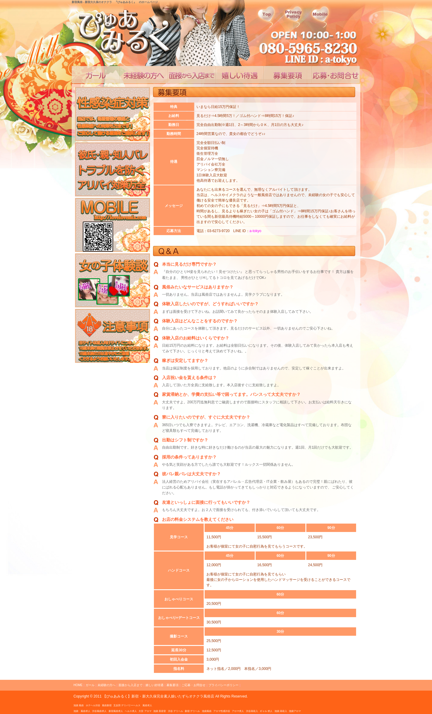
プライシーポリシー (294, 18)
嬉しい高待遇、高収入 (288, 74)
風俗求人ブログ (112, 280)
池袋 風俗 (79, 705)
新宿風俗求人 (116, 711)
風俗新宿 (107, 705)
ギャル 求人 (266, 711)
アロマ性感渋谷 (221, 711)
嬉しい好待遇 (240, 74)
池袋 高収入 (280, 711)
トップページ (267, 18)
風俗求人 (147, 705)
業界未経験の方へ (144, 74)
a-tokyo (255, 231)
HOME (78, 685)
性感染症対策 (112, 114)
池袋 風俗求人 (82, 711)
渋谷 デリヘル (175, 711)
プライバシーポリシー (223, 685)
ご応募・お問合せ (336, 74)
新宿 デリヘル (192, 711)
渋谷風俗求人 (99, 711)
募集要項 (172, 685)
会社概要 (321, 18)
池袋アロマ (295, 711)
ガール (90, 685)
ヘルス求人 (131, 711)
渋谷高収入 (252, 711)
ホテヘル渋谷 (93, 705)
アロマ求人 (238, 711)
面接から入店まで (192, 74)
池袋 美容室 (159, 711)
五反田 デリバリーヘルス (126, 705)
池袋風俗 (207, 711)
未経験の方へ (107, 685)
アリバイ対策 (112, 169)
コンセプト (96, 74)
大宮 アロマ (145, 711)
